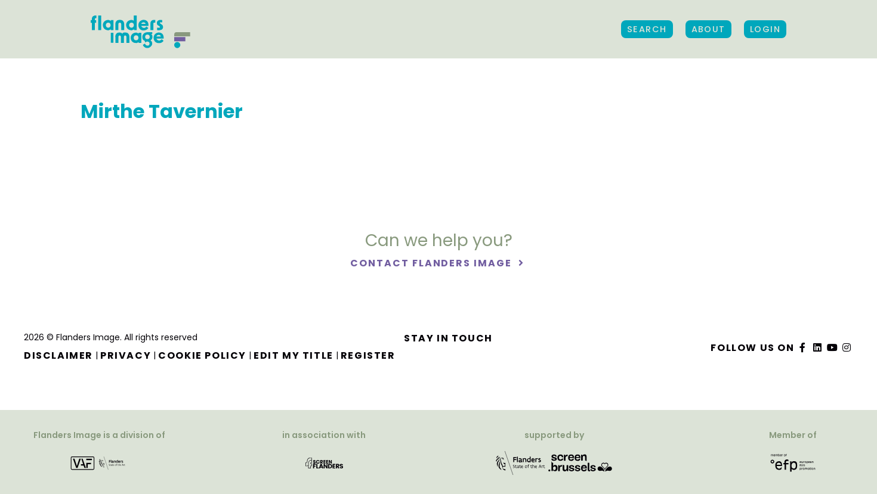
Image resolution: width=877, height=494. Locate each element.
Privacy (125, 355)
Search (647, 29)
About (708, 29)
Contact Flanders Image (432, 263)
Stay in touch (448, 338)
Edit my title (293, 355)
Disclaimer (58, 355)
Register (368, 355)
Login (765, 29)
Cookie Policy (202, 355)
